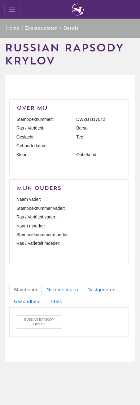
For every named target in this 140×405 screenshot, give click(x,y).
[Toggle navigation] (12, 9)
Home (12, 28)
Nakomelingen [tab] (62, 289)
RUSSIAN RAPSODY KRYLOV (39, 322)
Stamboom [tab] (25, 289)
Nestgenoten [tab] (101, 289)
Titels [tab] (56, 301)
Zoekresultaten (41, 28)
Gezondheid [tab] (27, 301)
